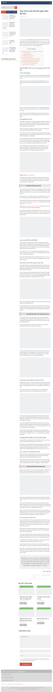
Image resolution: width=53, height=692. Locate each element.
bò (45, 41)
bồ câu (24, 258)
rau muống (28, 206)
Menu (3, 2)
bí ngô (37, 206)
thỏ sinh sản (30, 175)
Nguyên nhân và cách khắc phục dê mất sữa (26, 619)
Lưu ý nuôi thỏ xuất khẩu (26, 57)
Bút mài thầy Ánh (11, 684)
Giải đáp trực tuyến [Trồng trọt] (12, 42)
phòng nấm (44, 210)
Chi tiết (23, 603)
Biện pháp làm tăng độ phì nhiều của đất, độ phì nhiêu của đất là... (8, 25)
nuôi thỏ (30, 251)
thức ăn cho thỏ (28, 203)
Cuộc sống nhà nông (8, 677)
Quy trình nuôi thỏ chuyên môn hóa (31, 58)
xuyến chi (33, 206)
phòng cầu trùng (36, 202)
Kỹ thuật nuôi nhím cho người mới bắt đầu (12, 17)
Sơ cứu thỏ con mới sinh (28, 64)
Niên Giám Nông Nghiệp (13, 671)
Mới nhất (9, 12)
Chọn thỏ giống (26, 52)
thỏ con (48, 448)
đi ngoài (35, 426)
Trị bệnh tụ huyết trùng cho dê (43, 598)
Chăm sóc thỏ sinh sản (28, 55)
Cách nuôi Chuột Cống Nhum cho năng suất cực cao (12, 34)
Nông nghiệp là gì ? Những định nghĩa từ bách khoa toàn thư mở (9, 50)
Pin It (34, 577)
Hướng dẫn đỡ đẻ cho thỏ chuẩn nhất (29, 61)
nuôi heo (46, 257)
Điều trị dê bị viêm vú (43, 618)
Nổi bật (3, 12)
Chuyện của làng (6, 674)
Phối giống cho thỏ (27, 54)
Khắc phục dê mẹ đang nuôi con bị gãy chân (26, 598)
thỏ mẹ (25, 548)
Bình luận (14, 12)
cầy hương (41, 41)
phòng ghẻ (40, 211)
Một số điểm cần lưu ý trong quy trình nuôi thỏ (31, 51)
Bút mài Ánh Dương (19, 684)
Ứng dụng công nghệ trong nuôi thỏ (31, 60)
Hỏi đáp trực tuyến (7, 680)
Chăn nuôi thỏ (23, 39)
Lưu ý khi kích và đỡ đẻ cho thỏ (29, 63)
